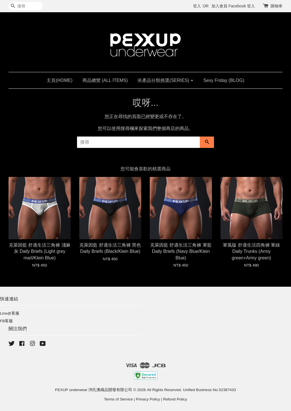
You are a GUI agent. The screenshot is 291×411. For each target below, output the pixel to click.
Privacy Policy (148, 399)
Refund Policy (175, 399)
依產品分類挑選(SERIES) (166, 80)
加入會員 (219, 6)
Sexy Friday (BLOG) (223, 80)
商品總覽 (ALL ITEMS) (105, 80)
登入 (197, 6)
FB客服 (6, 321)
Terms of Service (118, 399)
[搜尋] (26, 6)
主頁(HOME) (59, 80)
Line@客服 (9, 313)
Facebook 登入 (241, 6)
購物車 (276, 6)
